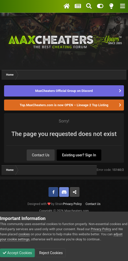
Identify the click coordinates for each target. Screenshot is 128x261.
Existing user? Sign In (79, 155)
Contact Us (41, 155)
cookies (24, 234)
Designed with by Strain (45, 204)
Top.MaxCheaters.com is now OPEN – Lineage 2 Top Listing (64, 105)
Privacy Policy (72, 204)
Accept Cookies (17, 253)
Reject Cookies (50, 253)
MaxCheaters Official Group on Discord (64, 91)
